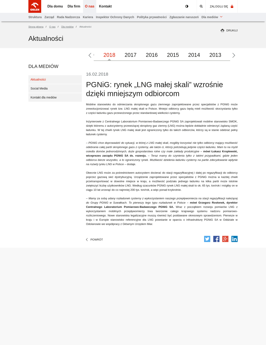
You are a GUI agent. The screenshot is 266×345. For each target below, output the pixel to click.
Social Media (39, 88)
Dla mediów (43, 66)
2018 (109, 55)
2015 (173, 55)
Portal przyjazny (186, 6)
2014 (194, 55)
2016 (152, 55)
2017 (131, 55)
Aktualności (38, 79)
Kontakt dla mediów (44, 97)
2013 (215, 55)
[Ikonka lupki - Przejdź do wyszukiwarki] (201, 6)
